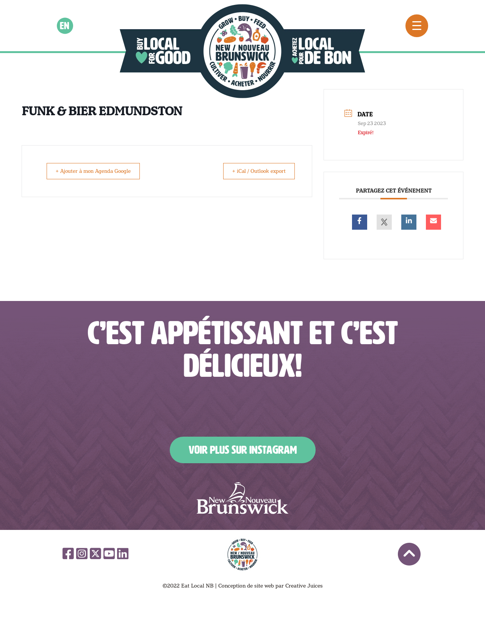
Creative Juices (304, 585)
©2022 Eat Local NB (188, 585)
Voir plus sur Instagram (243, 450)
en (65, 25)
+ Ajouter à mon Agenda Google (97, 171)
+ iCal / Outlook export (256, 171)
